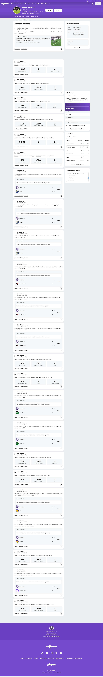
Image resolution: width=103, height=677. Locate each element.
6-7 (26, 329)
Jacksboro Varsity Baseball (78, 32)
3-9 (21, 175)
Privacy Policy (43, 658)
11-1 (33, 495)
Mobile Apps (29, 658)
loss (33, 65)
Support (80, 658)
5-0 (24, 427)
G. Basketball (35, 3)
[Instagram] (93, 1)
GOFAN (9, 0)
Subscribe (36, 658)
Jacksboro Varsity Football (78, 34)
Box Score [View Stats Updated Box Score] (17, 74)
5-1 (24, 237)
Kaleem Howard (28, 8)
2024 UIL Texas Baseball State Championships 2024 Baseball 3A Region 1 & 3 (33, 182)
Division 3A (70, 120)
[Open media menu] (93, 3)
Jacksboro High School (51, 629)
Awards (27, 16)
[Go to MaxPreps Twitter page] (56, 653)
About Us (23, 658)
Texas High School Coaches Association (76, 125)
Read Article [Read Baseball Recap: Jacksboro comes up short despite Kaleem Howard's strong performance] (17, 49)
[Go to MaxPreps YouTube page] (47, 653)
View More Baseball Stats (77, 164)
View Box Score (71, 180)
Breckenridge (38, 555)
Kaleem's (16, 65)
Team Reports (18, 36)
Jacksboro (22, 19)
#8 (25, 13)
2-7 (21, 206)
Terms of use (51, 658)
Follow (57, 10)
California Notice (60, 658)
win (33, 101)
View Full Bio (77, 47)
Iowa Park (38, 359)
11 (52, 507)
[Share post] (61, 49)
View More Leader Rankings (77, 128)
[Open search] (89, 3)
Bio (20, 16)
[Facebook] (100, 1)
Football (13, 3)
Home (16, 16)
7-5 (26, 299)
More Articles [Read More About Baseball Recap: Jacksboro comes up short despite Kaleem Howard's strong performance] (24, 49)
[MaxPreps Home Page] (15, 20)
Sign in (98, 3)
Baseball (19, 3)
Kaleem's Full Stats (24, 74)
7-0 (33, 526)
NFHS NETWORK (16, 0)
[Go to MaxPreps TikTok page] (42, 653)
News (36, 16)
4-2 (24, 268)
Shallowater (38, 119)
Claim (49, 10)
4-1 (32, 575)
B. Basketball (27, 3)
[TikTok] (87, 1)
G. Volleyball (44, 3)
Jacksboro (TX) (25, 9)
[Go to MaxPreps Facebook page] (61, 653)
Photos (32, 16)
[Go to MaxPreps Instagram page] (51, 653)
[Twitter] (97, 1)
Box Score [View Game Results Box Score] (26, 196)
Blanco (37, 457)
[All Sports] (50, 3)
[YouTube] (90, 1)
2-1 (24, 397)
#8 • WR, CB (34, 13)
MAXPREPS (4, 0)
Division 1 (70, 117)
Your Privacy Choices (71, 658)
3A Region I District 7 (72, 122)
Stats (23, 16)
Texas (69, 114)
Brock (37, 65)
